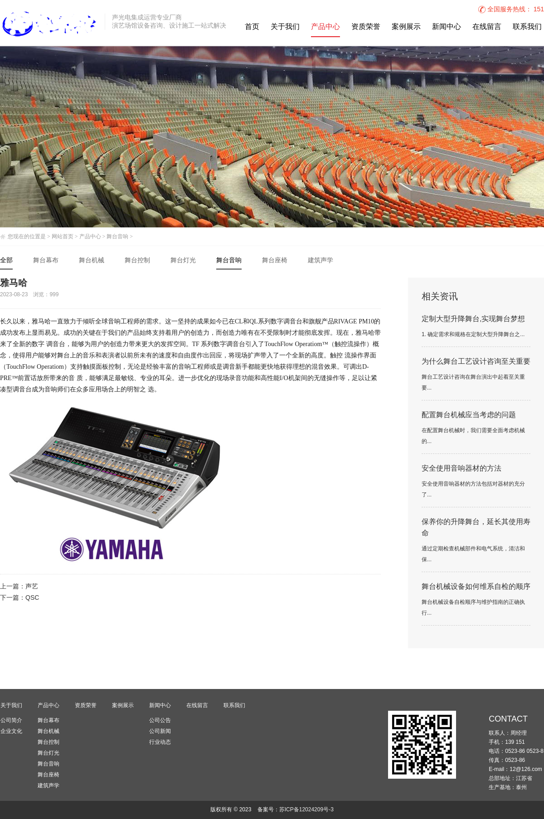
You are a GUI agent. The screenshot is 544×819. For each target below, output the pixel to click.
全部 (6, 260)
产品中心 (325, 27)
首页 (252, 27)
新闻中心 (446, 27)
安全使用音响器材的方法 (461, 468)
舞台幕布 (45, 260)
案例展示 (406, 27)
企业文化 (11, 731)
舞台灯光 (183, 260)
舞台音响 (117, 236)
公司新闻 (160, 731)
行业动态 (160, 742)
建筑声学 (320, 260)
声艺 (31, 586)
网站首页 (62, 236)
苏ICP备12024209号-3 (306, 810)
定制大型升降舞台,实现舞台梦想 (473, 319)
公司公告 (160, 720)
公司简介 (11, 720)
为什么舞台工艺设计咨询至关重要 (476, 362)
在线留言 (486, 27)
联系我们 (527, 27)
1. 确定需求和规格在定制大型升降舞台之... (473, 334)
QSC (32, 598)
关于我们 (285, 27)
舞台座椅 (274, 260)
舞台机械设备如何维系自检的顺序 (476, 587)
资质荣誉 (365, 27)
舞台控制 (137, 260)
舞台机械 (91, 260)
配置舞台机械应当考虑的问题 (469, 415)
